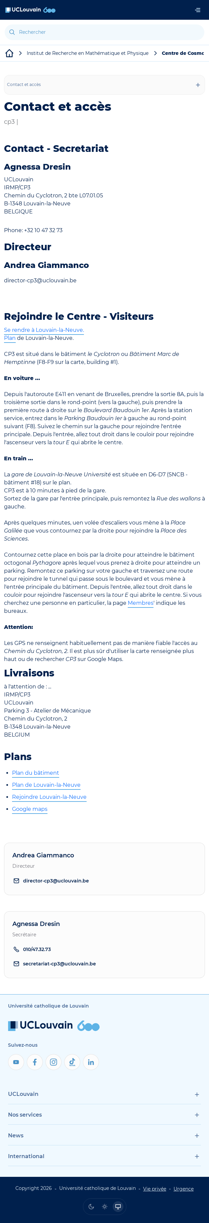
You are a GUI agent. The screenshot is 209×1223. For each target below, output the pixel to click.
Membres (140, 603)
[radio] (91, 1206)
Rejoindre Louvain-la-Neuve (49, 797)
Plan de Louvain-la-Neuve (46, 785)
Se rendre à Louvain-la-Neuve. (44, 330)
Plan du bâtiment (35, 773)
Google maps (29, 809)
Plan (10, 338)
